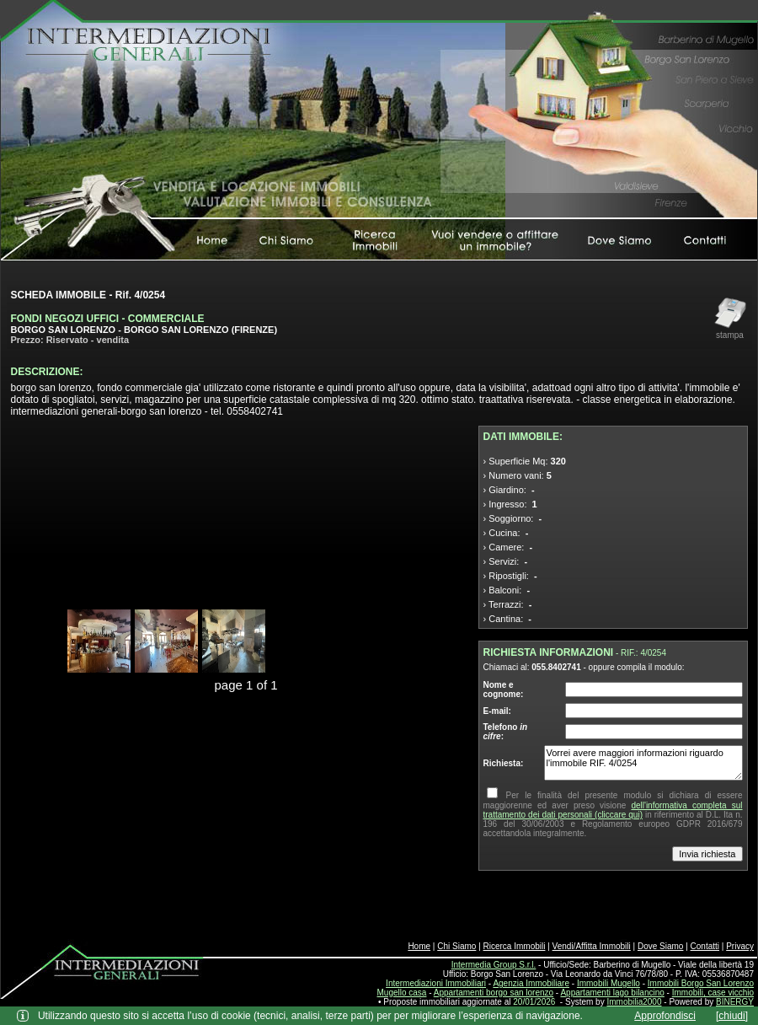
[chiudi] (732, 1016)
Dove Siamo (660, 946)
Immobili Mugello (608, 983)
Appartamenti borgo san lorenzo (493, 992)
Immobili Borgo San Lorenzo (701, 983)
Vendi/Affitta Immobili (591, 946)
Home (419, 946)
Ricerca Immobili (514, 946)
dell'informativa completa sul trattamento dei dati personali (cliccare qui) (613, 810)
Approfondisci (665, 1016)
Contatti (705, 946)
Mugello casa (402, 992)
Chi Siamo (456, 946)
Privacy (740, 946)
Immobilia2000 (633, 1001)
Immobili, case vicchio (713, 992)
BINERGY (735, 1001)
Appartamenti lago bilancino (612, 992)
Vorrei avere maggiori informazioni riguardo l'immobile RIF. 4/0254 (643, 763)
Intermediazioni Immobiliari (436, 983)
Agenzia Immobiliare (531, 983)
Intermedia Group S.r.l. (493, 964)
